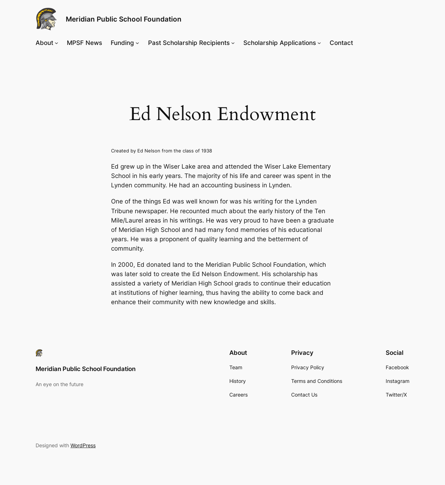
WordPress (83, 445)
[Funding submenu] (137, 43)
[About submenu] (56, 43)
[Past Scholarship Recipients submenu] (233, 43)
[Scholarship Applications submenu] (319, 43)
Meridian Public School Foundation (124, 19)
